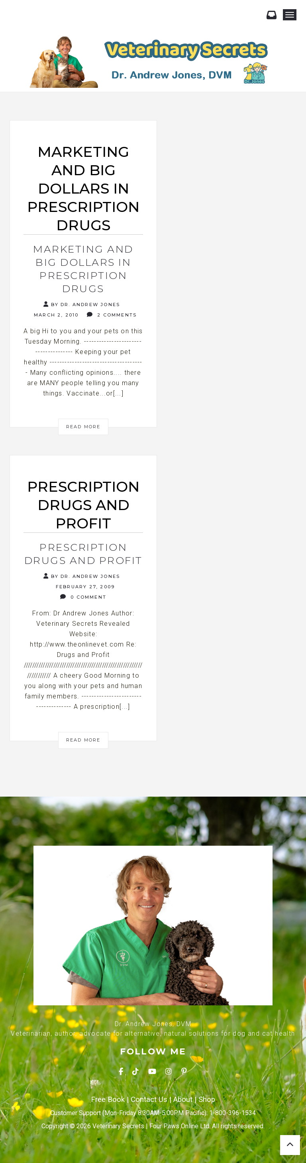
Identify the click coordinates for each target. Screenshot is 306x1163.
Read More (83, 426)
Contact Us (149, 1099)
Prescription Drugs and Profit (83, 553)
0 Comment (83, 597)
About (182, 1099)
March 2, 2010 (55, 315)
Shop (206, 1099)
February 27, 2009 (84, 586)
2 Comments (112, 315)
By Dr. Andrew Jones (81, 304)
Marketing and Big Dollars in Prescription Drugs (83, 269)
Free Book (108, 1099)
